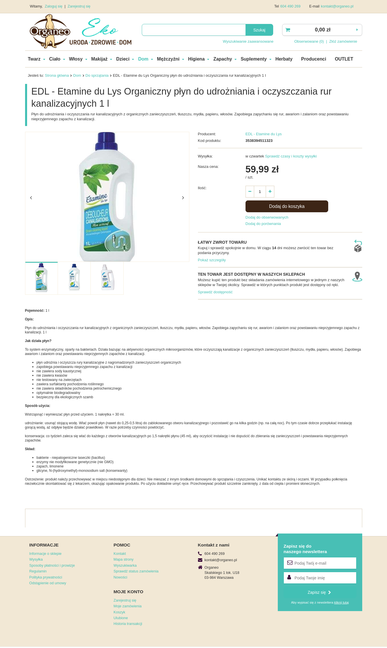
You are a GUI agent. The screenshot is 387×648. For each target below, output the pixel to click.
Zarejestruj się (79, 6)
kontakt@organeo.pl (337, 6)
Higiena (196, 59)
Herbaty (283, 59)
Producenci (313, 59)
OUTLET (344, 59)
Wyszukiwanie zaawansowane (248, 41)
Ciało (55, 59)
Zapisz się (319, 592)
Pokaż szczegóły (212, 260)
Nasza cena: (208, 166)
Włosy (76, 59)
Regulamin (38, 571)
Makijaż (99, 59)
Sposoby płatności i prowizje (52, 566)
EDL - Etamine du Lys (264, 134)
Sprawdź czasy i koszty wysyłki (290, 156)
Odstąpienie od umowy (47, 583)
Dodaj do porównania (263, 223)
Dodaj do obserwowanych (267, 217)
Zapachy (222, 59)
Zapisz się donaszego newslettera (305, 549)
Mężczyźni (168, 59)
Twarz (34, 59)
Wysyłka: (205, 156)
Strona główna (57, 75)
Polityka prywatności (45, 577)
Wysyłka (36, 559)
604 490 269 (290, 6)
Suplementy (254, 59)
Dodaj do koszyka (287, 206)
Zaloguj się (54, 6)
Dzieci (122, 59)
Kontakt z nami (213, 544)
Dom (143, 59)
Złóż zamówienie (343, 41)
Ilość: (202, 188)
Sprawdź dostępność (215, 292)
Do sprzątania (97, 75)
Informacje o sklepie (45, 554)
